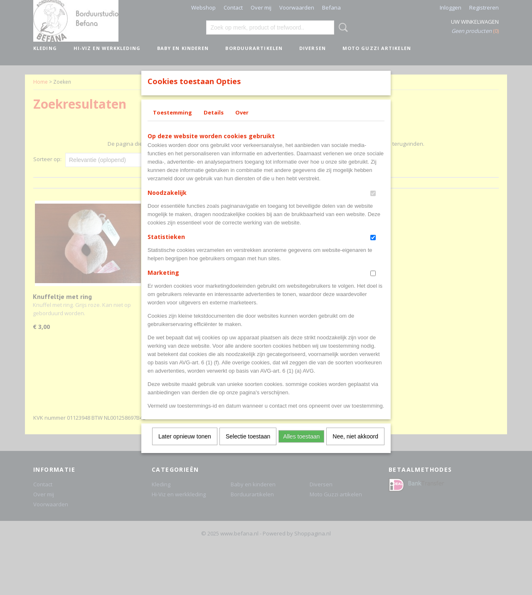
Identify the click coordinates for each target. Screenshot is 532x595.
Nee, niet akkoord (355, 447)
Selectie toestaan (248, 447)
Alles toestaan (301, 447)
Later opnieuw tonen (184, 447)
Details (214, 123)
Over (242, 123)
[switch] (373, 204)
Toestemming (172, 123)
